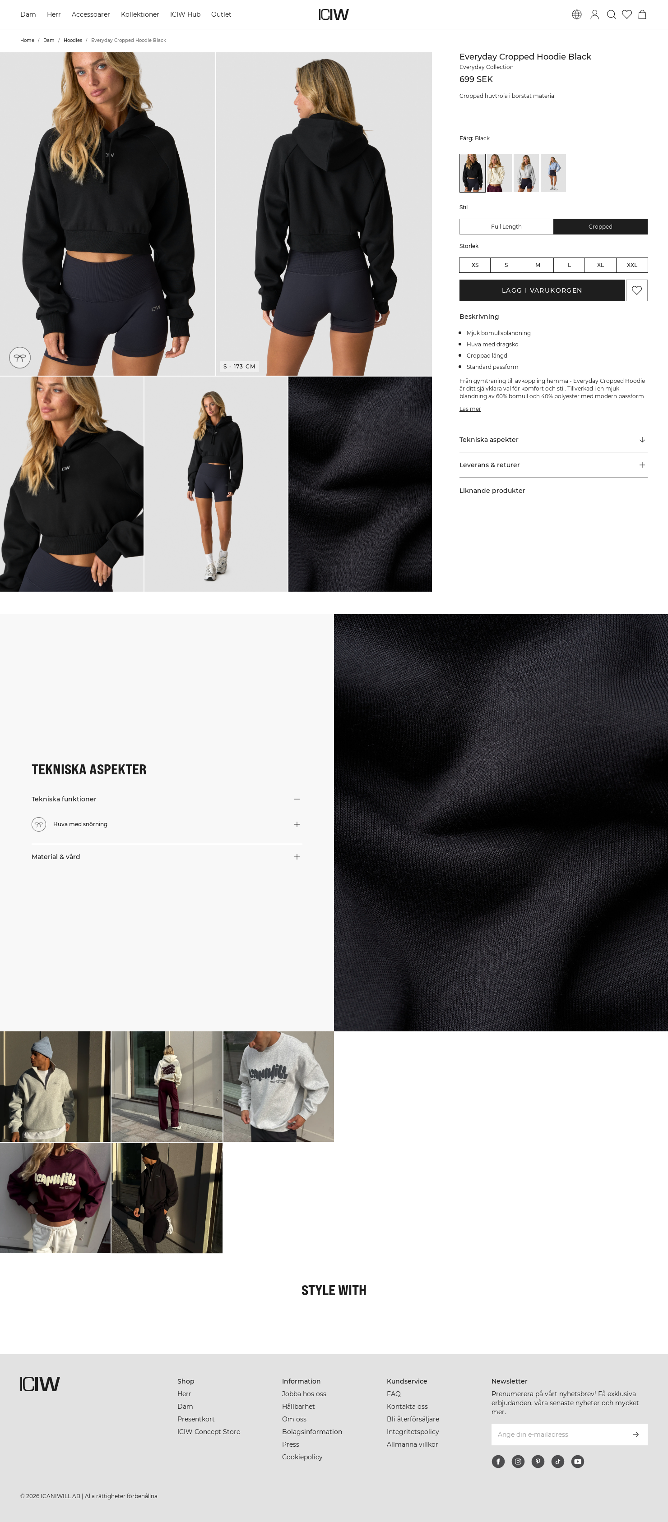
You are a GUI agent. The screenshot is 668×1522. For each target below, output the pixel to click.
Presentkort (196, 1419)
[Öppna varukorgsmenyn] (642, 14)
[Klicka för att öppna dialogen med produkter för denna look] (55, 1086)
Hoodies (73, 40)
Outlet (221, 14)
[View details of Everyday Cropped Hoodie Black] (472, 173)
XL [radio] (600, 265)
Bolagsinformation (312, 1432)
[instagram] (518, 1462)
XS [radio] (475, 265)
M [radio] (537, 265)
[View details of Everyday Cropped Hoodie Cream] (500, 173)
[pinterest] (538, 1462)
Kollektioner (140, 14)
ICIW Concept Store (208, 1432)
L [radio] (569, 265)
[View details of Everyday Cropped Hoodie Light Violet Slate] (553, 173)
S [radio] (506, 265)
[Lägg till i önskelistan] (637, 290)
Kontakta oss (407, 1406)
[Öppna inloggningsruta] (595, 14)
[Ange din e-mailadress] (557, 1434)
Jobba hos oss (304, 1394)
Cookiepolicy (302, 1457)
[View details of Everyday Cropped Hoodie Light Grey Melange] (526, 173)
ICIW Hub (185, 14)
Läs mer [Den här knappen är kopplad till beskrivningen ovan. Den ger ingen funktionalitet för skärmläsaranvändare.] (470, 408)
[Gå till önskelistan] (627, 14)
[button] (107, 214)
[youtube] (578, 1462)
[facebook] (498, 1462)
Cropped (600, 226)
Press (290, 1444)
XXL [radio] (632, 265)
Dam (28, 14)
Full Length (506, 226)
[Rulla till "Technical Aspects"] (553, 439)
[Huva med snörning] (20, 357)
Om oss (294, 1419)
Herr (54, 14)
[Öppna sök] (611, 14)
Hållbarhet (298, 1406)
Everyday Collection (486, 67)
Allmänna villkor (412, 1444)
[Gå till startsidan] (334, 14)
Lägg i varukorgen (542, 290)
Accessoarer (91, 14)
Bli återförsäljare (413, 1419)
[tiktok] (558, 1462)
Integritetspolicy (413, 1432)
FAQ (394, 1394)
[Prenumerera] (636, 1434)
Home (27, 40)
